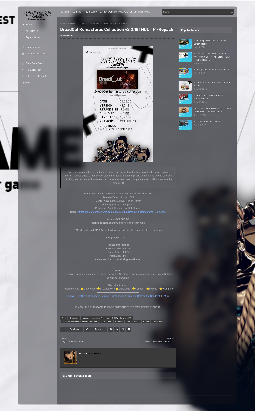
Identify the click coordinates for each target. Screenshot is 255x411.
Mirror (167, 296)
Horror (146, 321)
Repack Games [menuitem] (31, 37)
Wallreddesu (66, 35)
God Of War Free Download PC (207, 121)
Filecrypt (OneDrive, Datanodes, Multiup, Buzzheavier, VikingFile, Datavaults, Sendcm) (113, 296)
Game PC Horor (133, 321)
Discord (91, 11)
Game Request (31, 47)
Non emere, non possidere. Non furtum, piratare (125, 11)
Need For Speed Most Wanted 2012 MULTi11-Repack (209, 97)
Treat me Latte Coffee (34, 53)
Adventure (74, 318)
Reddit (77, 11)
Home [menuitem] (27, 24)
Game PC (119, 321)
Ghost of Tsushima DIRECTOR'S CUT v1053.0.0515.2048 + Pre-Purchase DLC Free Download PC (212, 56)
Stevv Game (72, 23)
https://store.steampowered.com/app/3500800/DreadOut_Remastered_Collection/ (122, 211)
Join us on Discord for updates (35, 79)
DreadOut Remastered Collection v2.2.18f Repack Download (87, 321)
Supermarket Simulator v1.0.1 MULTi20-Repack (212, 84)
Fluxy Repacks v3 (32, 69)
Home (65, 11)
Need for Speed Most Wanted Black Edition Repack (210, 42)
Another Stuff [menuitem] (30, 30)
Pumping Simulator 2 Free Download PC (212, 69)
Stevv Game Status (33, 63)
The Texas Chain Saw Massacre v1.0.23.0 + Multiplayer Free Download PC (212, 110)
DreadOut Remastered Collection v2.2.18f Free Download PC (106, 318)
